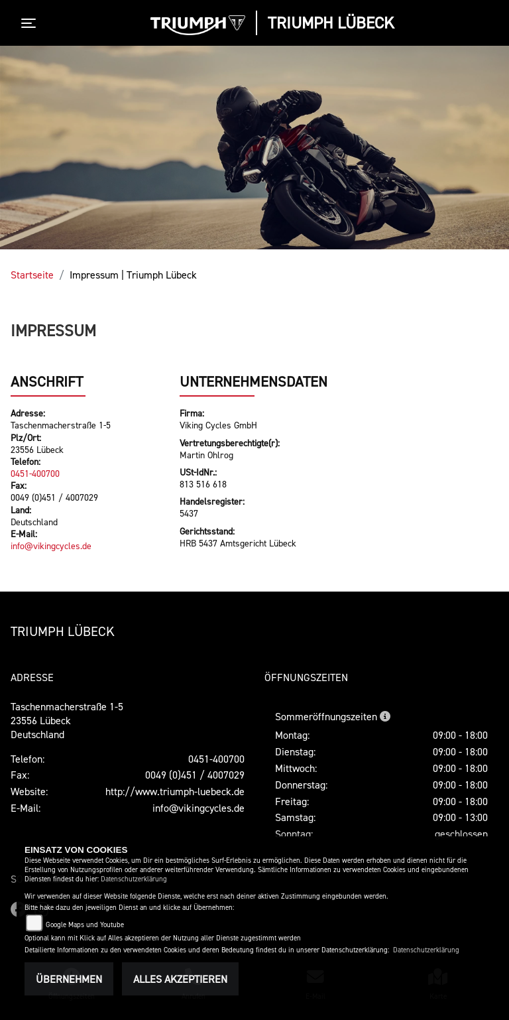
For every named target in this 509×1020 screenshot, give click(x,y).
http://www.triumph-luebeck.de (175, 791)
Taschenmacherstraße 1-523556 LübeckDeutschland (67, 720)
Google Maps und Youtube (85, 925)
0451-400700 (35, 473)
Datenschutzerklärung (134, 879)
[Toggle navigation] (31, 23)
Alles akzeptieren (180, 979)
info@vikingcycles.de (51, 545)
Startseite (32, 274)
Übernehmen (69, 979)
